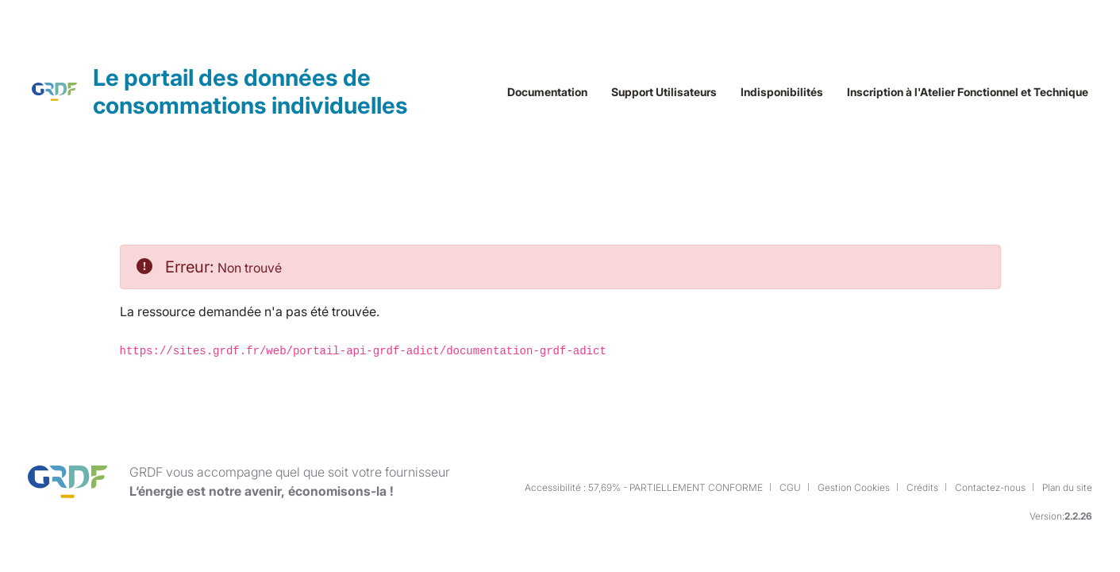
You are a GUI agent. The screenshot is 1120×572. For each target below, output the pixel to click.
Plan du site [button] (1067, 500)
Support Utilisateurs (664, 158)
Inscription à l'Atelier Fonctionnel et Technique (967, 158)
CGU (790, 500)
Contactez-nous (990, 500)
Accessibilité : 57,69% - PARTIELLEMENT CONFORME (644, 500)
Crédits (922, 500)
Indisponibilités (782, 158)
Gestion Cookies (854, 500)
